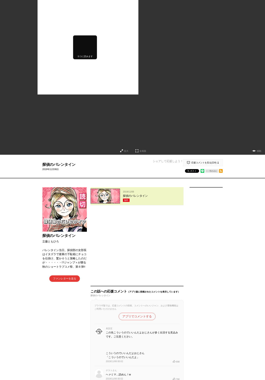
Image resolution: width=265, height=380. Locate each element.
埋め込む (213, 171)
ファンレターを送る (64, 278)
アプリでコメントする (137, 243)
